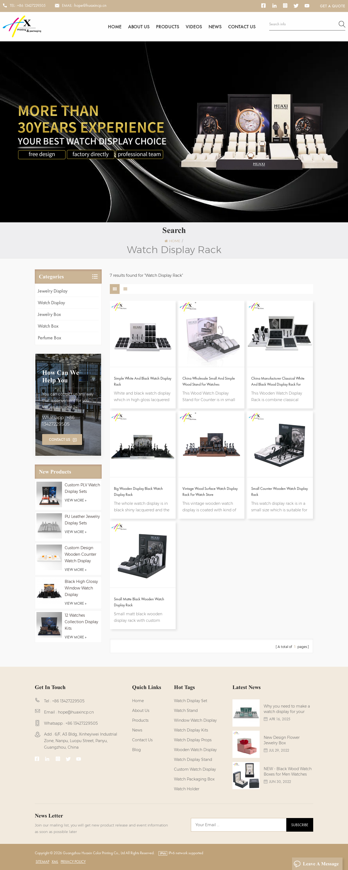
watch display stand (193, 759)
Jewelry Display (52, 291)
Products (167, 26)
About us (139, 26)
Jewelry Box (49, 314)
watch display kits (191, 730)
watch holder (186, 788)
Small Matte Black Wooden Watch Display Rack (139, 602)
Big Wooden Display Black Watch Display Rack (138, 491)
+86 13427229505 (31, 5)
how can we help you (60, 376)
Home (115, 26)
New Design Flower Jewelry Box (282, 740)
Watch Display (51, 302)
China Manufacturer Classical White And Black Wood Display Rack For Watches (277, 381)
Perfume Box (49, 337)
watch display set (190, 700)
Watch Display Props (193, 739)
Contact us (242, 26)
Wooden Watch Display (195, 749)
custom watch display (195, 769)
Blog (136, 749)
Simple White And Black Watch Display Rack (142, 381)
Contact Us (59, 439)
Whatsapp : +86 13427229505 (58, 421)
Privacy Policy (73, 861)
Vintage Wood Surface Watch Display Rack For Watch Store (210, 491)
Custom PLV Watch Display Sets (82, 488)
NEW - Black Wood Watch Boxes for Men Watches (288, 771)
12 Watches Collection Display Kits (81, 622)
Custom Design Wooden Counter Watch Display (80, 554)
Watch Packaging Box (194, 779)
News (215, 26)
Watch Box (48, 326)
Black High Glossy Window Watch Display (81, 588)
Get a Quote (332, 6)
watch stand (186, 710)
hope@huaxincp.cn (90, 5)
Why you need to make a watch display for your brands (287, 709)
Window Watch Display (195, 720)
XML (55, 861)
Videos (194, 26)
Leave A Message (316, 864)
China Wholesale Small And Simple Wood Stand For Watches (208, 381)
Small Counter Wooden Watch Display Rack (279, 491)
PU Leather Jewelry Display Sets (82, 519)
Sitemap (42, 861)
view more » (75, 500)
